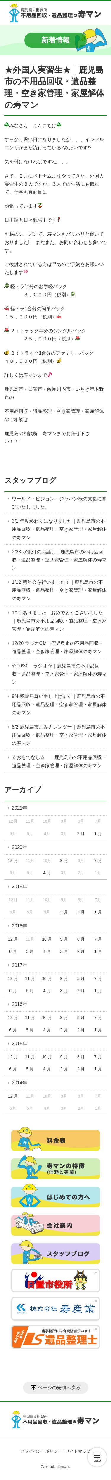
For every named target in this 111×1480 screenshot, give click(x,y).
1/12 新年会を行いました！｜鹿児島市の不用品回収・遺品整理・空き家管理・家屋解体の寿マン (59, 590)
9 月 (64, 860)
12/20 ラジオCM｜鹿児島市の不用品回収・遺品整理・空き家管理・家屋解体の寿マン (57, 647)
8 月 (81, 939)
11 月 (30, 978)
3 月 (64, 912)
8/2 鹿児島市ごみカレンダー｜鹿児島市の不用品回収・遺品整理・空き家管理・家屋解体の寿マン (59, 735)
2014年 (19, 1082)
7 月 (98, 860)
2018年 (19, 925)
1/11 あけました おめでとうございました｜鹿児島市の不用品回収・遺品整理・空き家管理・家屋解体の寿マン (59, 620)
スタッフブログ (30, 480)
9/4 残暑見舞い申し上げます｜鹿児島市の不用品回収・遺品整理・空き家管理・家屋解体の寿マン (59, 704)
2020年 (19, 847)
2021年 (19, 807)
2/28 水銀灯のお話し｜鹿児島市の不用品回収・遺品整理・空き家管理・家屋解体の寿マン (59, 559)
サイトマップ (78, 1451)
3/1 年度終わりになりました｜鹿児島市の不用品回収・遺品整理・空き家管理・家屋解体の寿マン (59, 529)
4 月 (47, 872)
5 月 (30, 951)
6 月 (13, 951)
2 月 (81, 833)
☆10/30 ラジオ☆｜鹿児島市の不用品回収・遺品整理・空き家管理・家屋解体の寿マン (59, 673)
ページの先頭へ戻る (59, 1387)
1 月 (98, 833)
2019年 (19, 886)
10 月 (47, 939)
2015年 (19, 1043)
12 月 (13, 860)
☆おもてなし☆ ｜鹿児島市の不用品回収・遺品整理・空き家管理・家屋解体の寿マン (59, 761)
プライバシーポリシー (41, 1451)
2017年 (19, 965)
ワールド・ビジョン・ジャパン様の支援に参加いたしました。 (59, 502)
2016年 (19, 1004)
